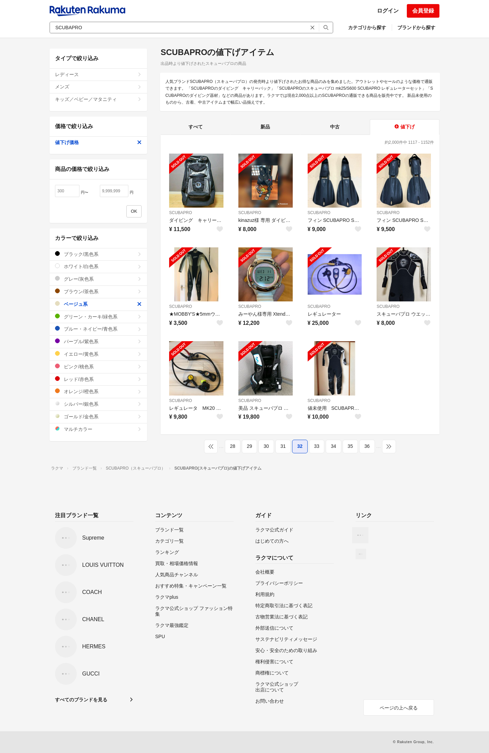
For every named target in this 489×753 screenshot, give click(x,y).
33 (317, 446)
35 (350, 446)
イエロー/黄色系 (98, 354)
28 (232, 446)
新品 (265, 126)
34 (333, 446)
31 (283, 446)
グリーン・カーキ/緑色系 (98, 316)
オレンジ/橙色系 (98, 391)
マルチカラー (98, 429)
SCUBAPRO (180, 212)
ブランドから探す (416, 27)
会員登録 (423, 11)
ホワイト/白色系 (98, 266)
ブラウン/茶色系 (98, 291)
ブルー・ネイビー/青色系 (98, 329)
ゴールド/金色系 (98, 416)
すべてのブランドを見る (81, 699)
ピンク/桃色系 (98, 366)
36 (367, 446)
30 (266, 446)
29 (249, 446)
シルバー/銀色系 (98, 404)
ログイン (388, 11)
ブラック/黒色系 (98, 254)
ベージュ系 (98, 304)
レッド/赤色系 (98, 379)
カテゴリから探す (367, 27)
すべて (195, 126)
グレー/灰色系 (98, 279)
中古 (335, 126)
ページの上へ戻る (399, 708)
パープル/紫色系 (98, 341)
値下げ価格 (98, 142)
